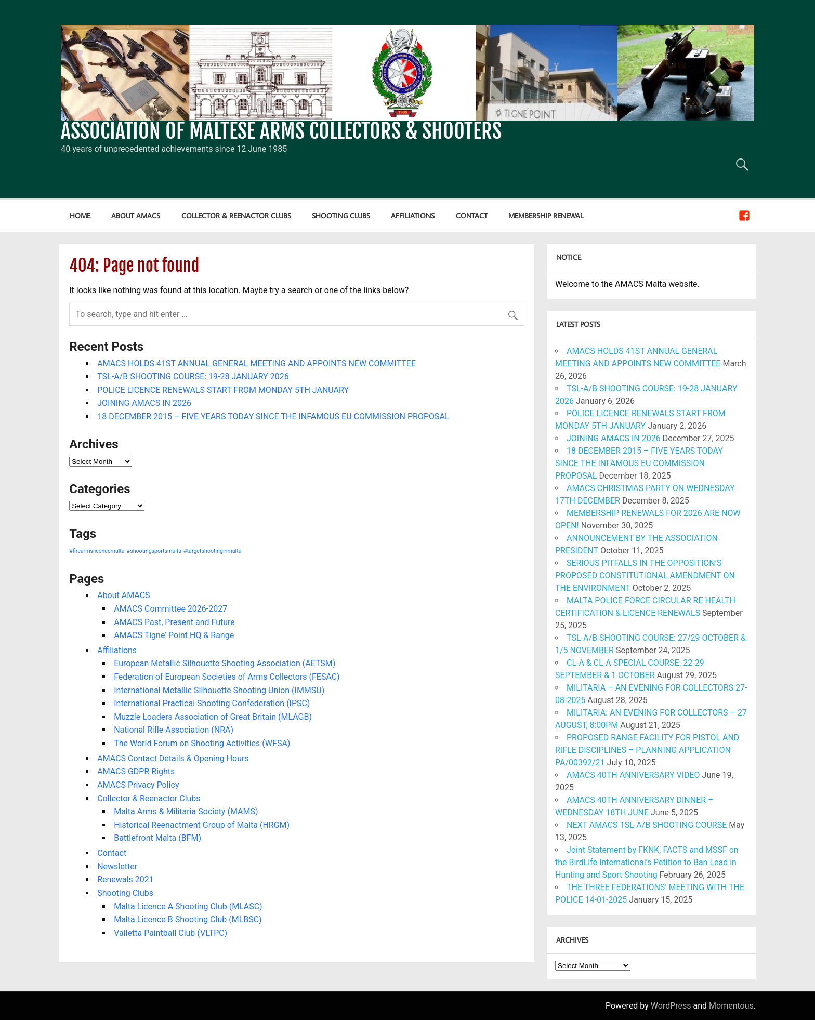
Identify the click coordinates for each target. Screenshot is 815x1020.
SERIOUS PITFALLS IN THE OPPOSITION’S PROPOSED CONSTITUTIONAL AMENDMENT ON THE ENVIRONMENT (645, 575)
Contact (472, 215)
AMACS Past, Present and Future (174, 622)
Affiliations (413, 215)
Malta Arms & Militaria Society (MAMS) (186, 811)
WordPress (671, 1006)
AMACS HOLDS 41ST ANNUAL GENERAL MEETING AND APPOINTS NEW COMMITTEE (256, 363)
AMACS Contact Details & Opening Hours (173, 758)
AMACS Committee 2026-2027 (170, 609)
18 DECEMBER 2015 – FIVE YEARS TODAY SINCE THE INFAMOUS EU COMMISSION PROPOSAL (273, 416)
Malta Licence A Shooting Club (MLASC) (188, 906)
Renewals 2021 (125, 879)
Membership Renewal (545, 215)
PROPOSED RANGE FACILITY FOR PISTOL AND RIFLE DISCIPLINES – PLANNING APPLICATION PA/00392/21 (647, 750)
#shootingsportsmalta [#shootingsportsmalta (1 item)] (154, 551)
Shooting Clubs (341, 215)
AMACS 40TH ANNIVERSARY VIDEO (633, 775)
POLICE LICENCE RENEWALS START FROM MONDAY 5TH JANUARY (223, 390)
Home (80, 215)
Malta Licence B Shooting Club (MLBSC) (187, 919)
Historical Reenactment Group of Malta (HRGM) (202, 825)
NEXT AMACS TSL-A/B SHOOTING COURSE (647, 825)
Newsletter (117, 866)
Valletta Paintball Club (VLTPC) (170, 933)
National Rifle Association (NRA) (173, 730)
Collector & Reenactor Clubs (236, 215)
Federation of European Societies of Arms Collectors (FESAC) (226, 677)
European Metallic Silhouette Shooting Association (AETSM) (224, 663)
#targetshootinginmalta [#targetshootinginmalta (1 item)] (212, 551)
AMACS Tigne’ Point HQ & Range (174, 635)
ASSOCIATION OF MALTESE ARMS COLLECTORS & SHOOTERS (281, 131)
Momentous (731, 1006)
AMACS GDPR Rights (136, 771)
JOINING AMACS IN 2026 (144, 403)
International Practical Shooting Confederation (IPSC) (212, 703)
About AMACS (135, 215)
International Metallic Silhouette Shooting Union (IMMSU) (219, 690)
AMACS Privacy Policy (138, 785)
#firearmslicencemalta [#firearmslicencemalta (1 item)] (96, 551)
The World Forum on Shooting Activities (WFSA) (202, 743)
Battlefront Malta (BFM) (157, 838)
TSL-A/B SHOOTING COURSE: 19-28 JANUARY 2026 (192, 376)
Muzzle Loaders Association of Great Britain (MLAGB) (213, 717)
